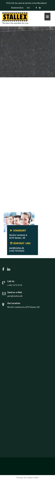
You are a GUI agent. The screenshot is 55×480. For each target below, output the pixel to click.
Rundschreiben (17, 7)
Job (28, 7)
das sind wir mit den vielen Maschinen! (31, 3)
